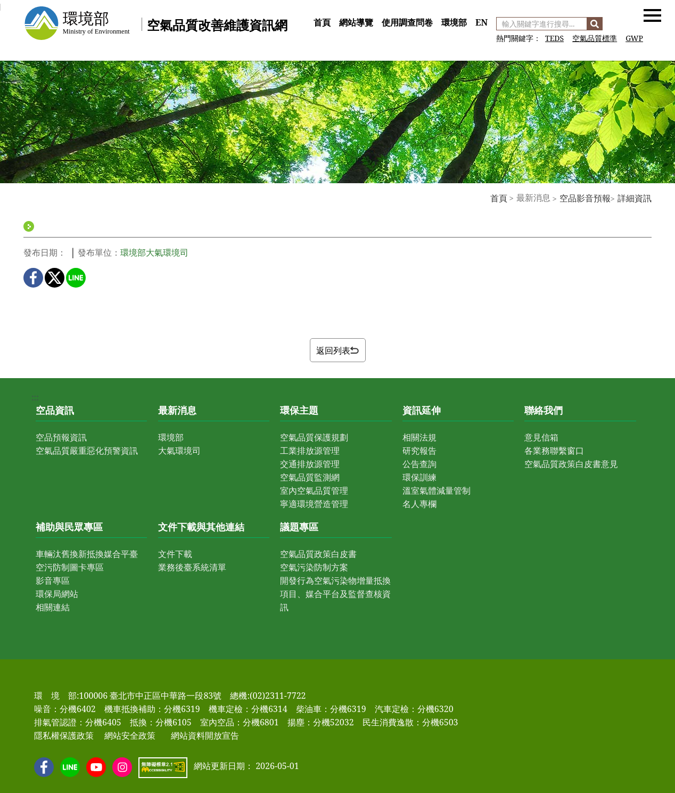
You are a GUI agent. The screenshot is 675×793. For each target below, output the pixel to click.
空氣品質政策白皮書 (318, 554)
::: (313, 10)
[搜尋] (595, 23)
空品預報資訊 (61, 437)
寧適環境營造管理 (314, 504)
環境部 (454, 22)
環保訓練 (419, 477)
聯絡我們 (543, 410)
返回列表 (337, 350)
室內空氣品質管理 (314, 490)
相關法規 (419, 437)
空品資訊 (55, 410)
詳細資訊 (635, 198)
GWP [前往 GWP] (634, 38)
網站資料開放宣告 (205, 735)
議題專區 (299, 526)
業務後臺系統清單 (192, 567)
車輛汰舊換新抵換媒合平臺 (87, 554)
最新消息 (177, 410)
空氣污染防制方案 (314, 567)
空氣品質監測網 (310, 477)
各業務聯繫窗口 (554, 450)
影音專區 (53, 580)
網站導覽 (356, 22)
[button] (652, 14)
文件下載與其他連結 (201, 526)
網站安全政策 (129, 735)
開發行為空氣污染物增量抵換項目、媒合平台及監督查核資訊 (335, 594)
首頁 (322, 22)
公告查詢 (419, 464)
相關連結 (53, 607)
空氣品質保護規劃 (314, 437)
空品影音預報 (585, 198)
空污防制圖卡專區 (70, 567)
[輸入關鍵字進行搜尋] (541, 23)
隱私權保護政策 (64, 735)
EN (481, 22)
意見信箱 (541, 437)
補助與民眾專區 (69, 526)
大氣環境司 (179, 450)
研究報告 (419, 450)
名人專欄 (419, 504)
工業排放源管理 (310, 450)
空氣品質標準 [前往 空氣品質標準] (594, 38)
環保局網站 (57, 594)
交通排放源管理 (310, 464)
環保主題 (299, 410)
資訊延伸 (421, 410)
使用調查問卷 (407, 22)
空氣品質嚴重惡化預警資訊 (87, 450)
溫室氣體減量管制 (436, 490)
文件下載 (175, 554)
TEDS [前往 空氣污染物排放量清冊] (554, 38)
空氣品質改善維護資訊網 (217, 25)
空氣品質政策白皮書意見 (571, 464)
